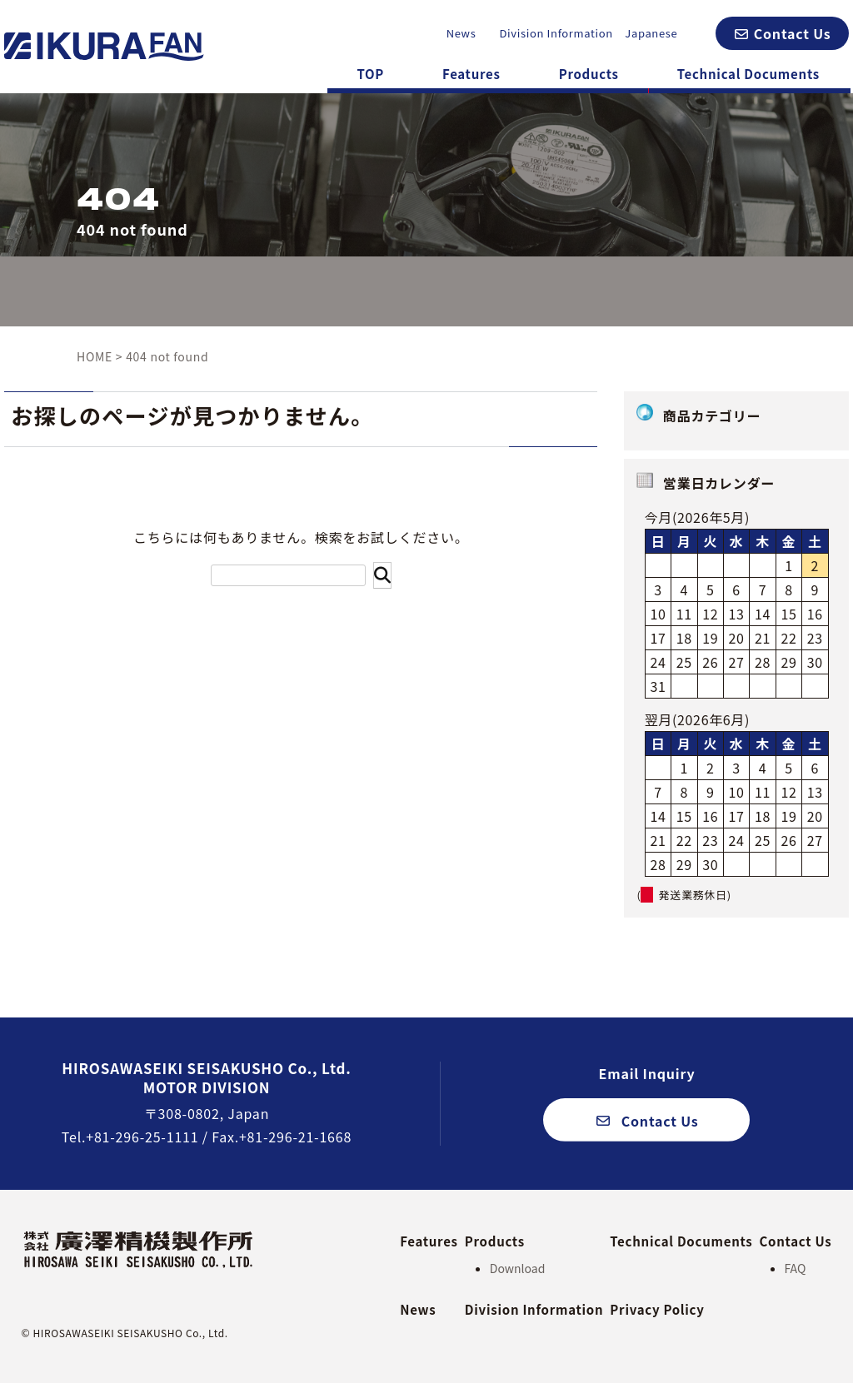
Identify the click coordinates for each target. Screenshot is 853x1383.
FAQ (795, 1268)
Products (589, 73)
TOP (370, 73)
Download (518, 1268)
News (461, 33)
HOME (94, 356)
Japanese (651, 33)
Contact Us (796, 1241)
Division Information (556, 33)
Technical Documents (748, 73)
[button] (782, 33)
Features (471, 73)
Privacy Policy (657, 1309)
